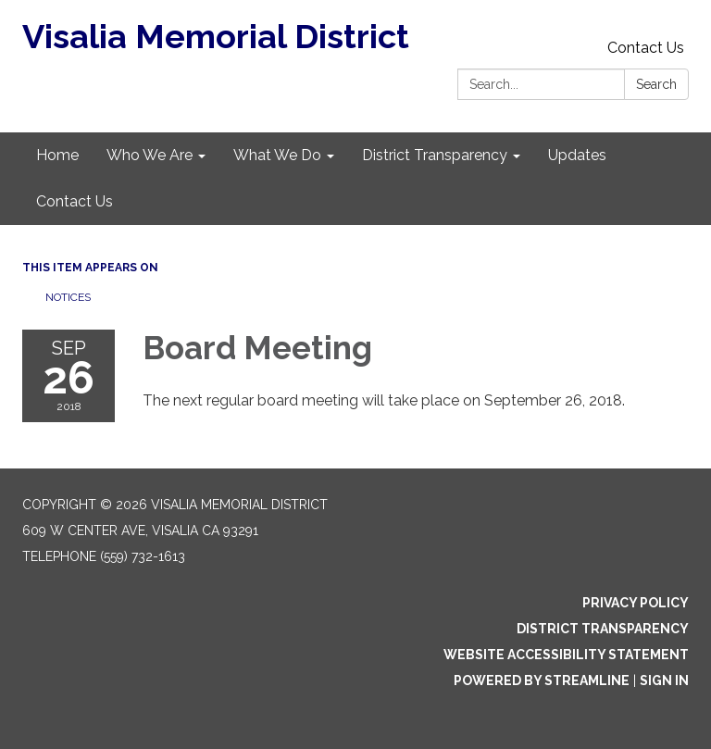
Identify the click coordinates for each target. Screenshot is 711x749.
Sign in (664, 680)
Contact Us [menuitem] (74, 201)
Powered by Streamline (542, 680)
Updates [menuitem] (577, 155)
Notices (68, 297)
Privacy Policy (635, 602)
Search (656, 84)
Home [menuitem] (57, 155)
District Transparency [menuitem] (434, 155)
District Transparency (603, 628)
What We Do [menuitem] (277, 155)
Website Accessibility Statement (566, 654)
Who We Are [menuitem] (149, 155)
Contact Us (645, 47)
